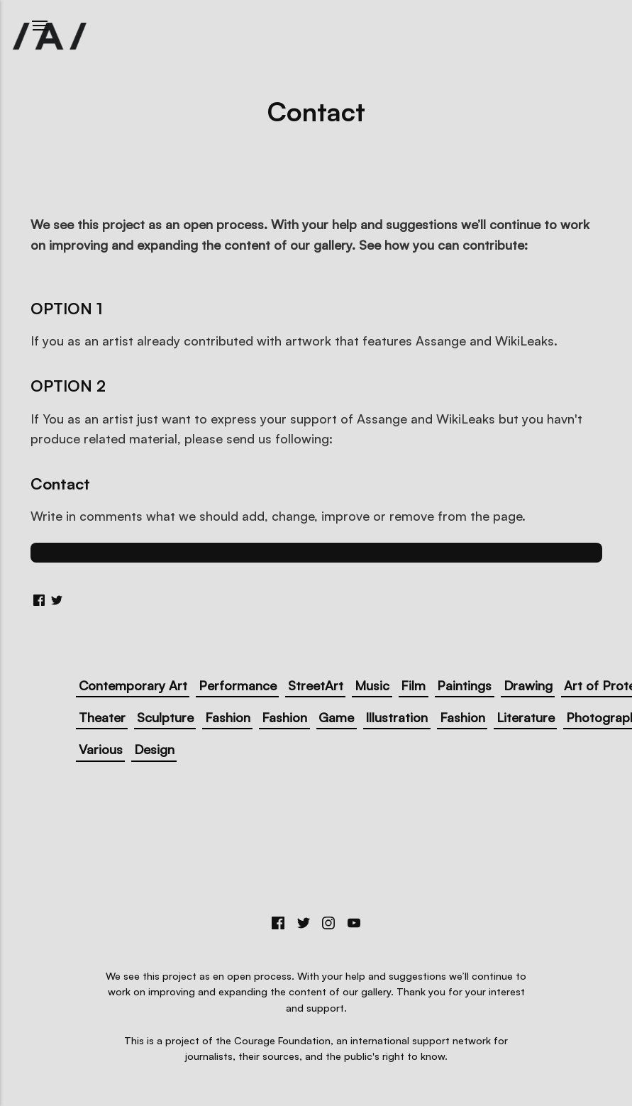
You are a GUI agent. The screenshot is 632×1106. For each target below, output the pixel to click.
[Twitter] (303, 924)
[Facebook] (278, 924)
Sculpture (165, 717)
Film (413, 685)
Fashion (227, 717)
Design (154, 749)
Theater (102, 717)
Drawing (528, 685)
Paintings (464, 685)
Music (372, 685)
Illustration (396, 717)
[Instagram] (329, 924)
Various (101, 749)
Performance (238, 685)
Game (336, 717)
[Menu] (40, 25)
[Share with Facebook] (39, 598)
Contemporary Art (133, 685)
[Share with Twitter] (56, 598)
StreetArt (315, 685)
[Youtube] (354, 924)
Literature (526, 717)
